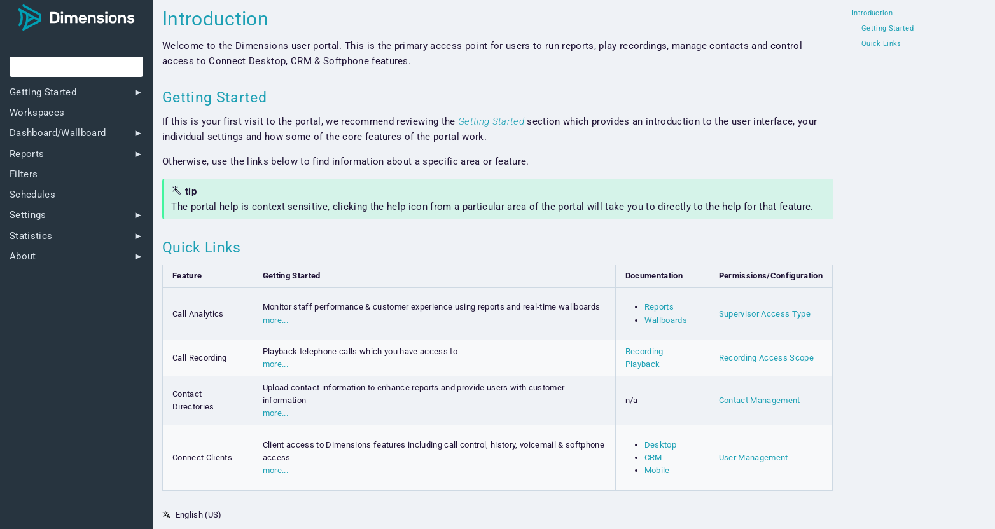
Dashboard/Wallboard (58, 133)
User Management (753, 457)
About (23, 256)
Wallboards (665, 320)
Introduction (872, 13)
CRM (653, 457)
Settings (28, 215)
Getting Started (43, 92)
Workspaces (37, 112)
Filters (24, 174)
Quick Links (881, 44)
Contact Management (759, 400)
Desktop (660, 445)
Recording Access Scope (766, 357)
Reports (27, 154)
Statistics (31, 236)
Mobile (657, 470)
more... (275, 320)
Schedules (32, 194)
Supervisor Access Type (765, 314)
